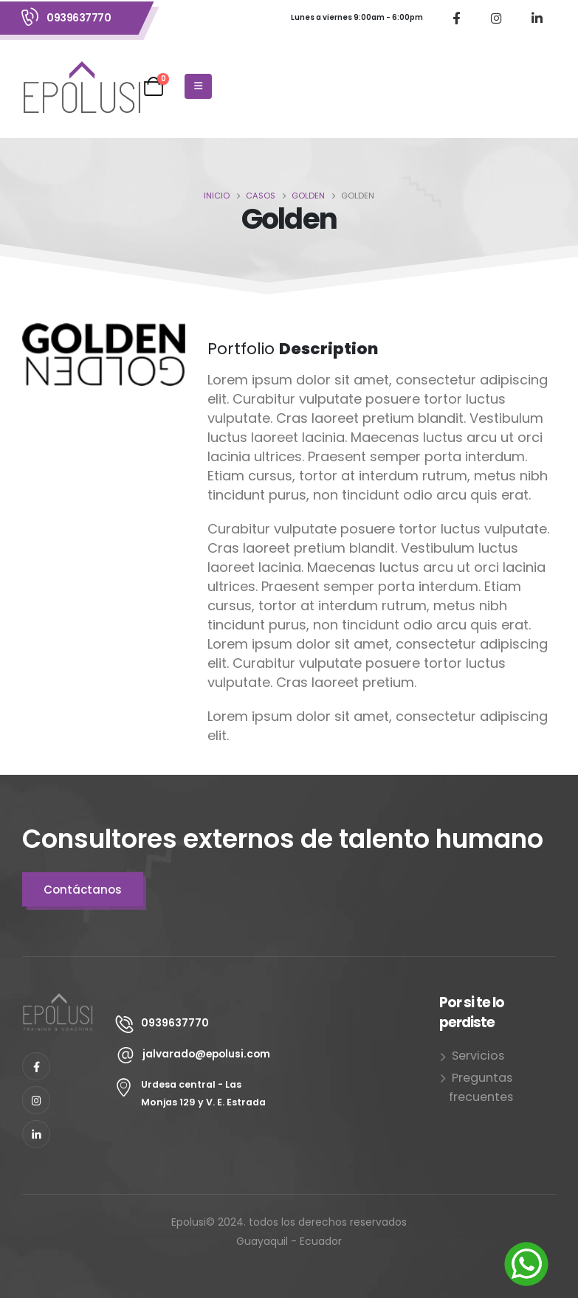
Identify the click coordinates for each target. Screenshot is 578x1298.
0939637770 (79, 17)
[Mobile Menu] (198, 86)
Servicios (478, 1055)
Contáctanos (83, 889)
